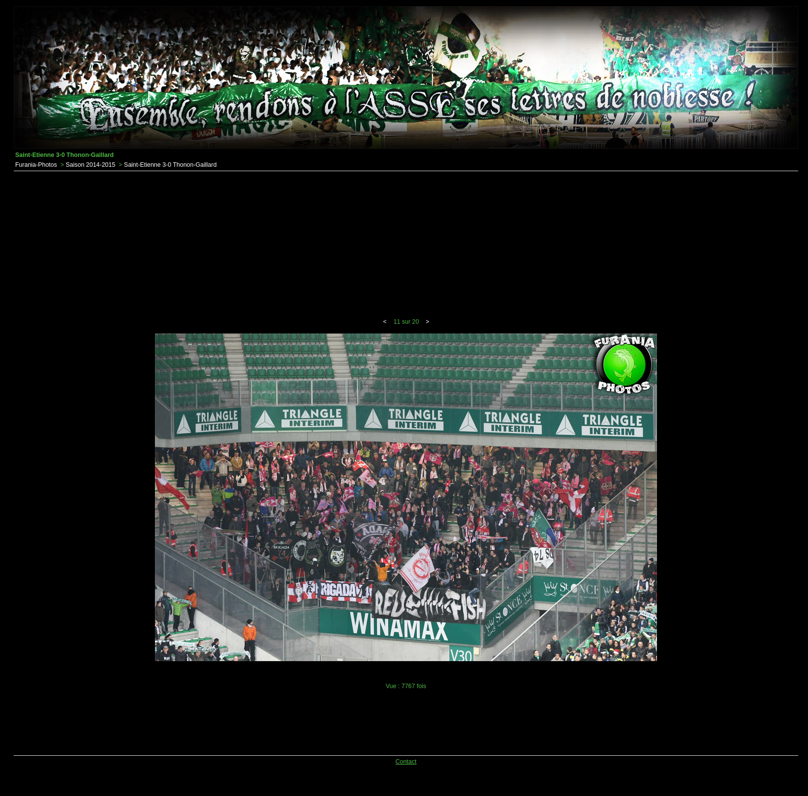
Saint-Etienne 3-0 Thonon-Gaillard (170, 164)
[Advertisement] (406, 244)
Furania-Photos (36, 164)
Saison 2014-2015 (90, 164)
